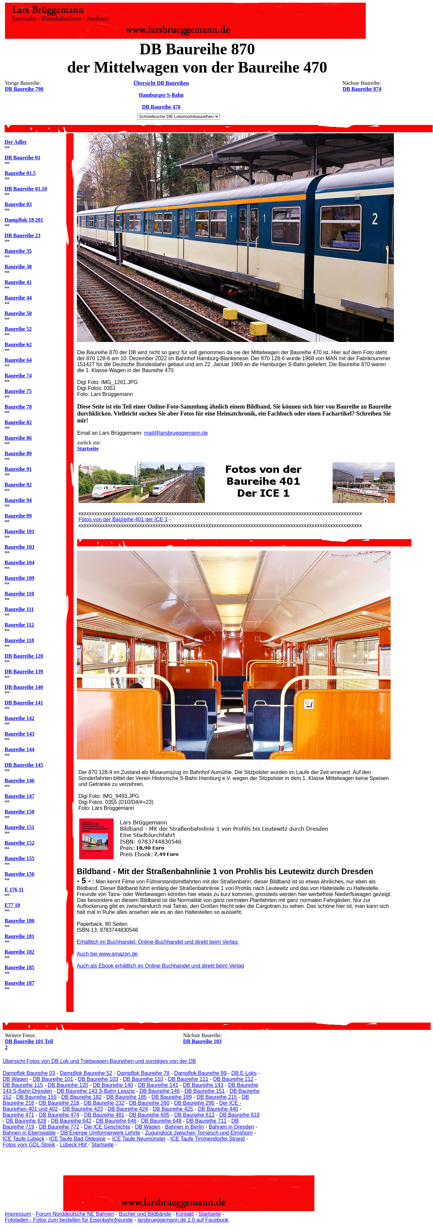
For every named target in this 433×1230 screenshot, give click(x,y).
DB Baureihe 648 (161, 1121)
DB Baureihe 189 (171, 1097)
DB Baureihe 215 (216, 1097)
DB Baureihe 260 (149, 1103)
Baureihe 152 (19, 843)
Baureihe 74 (18, 375)
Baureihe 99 (18, 516)
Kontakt (185, 1214)
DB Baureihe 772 (59, 1127)
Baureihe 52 (18, 329)
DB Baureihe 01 (22, 157)
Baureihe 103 (19, 547)
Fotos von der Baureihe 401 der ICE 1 (123, 519)
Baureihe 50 (18, 313)
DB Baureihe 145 (24, 765)
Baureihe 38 (18, 266)
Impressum (18, 1214)
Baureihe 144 (19, 749)
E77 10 (12, 905)
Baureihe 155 (19, 858)
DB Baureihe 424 (128, 1109)
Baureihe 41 (18, 282)
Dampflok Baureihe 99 (200, 1073)
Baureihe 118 (19, 640)
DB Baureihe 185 (126, 1097)
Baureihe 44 (18, 298)
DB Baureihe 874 (362, 89)
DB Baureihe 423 (83, 1109)
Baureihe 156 (19, 874)
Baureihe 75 (18, 391)
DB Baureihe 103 (202, 1041)
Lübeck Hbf (74, 1144)
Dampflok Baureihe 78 (143, 1073)
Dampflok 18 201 (24, 220)
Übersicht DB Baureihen (161, 83)
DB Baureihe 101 (53, 1079)
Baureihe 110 (19, 593)
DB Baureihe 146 (159, 1091)
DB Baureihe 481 (104, 1115)
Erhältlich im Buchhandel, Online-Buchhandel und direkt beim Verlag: (158, 942)
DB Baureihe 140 (24, 687)
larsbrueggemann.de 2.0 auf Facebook (183, 1220)
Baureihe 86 (18, 438)
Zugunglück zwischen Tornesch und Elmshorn (199, 1133)
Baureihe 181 (19, 936)
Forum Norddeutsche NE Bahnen (75, 1214)
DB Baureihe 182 (81, 1097)
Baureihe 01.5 (20, 173)
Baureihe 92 (18, 484)
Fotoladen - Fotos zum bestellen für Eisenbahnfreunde (69, 1220)
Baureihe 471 (18, 1115)
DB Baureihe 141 (24, 702)
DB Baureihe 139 (24, 671)
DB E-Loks (243, 1073)
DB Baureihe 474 (59, 1115)
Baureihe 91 (18, 469)
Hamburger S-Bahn (161, 95)
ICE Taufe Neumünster (139, 1139)
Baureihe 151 (19, 827)
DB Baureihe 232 (104, 1103)
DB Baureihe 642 (71, 1121)
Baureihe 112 (19, 625)
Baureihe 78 (18, 407)
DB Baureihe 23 (22, 235)
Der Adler (16, 142)
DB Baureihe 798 (24, 89)
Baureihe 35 (18, 251)
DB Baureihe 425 (173, 1109)
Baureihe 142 (19, 718)
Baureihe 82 (18, 422)
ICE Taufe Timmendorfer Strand (207, 1139)
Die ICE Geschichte (107, 1127)
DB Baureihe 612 (194, 1115)
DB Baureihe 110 (143, 1079)
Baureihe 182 (19, 952)
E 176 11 (14, 889)
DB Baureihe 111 (188, 1079)
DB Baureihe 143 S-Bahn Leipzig (96, 1091)
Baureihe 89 (18, 453)
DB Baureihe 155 (36, 1097)
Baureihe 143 (19, 734)
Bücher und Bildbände (145, 1214)
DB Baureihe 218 (59, 1103)
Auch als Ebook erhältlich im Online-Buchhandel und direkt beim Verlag (160, 966)
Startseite (102, 1144)
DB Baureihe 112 (233, 1079)
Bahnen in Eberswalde (29, 1133)
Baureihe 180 (19, 920)
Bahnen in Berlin (184, 1127)
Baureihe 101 (19, 531)
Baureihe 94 (18, 500)
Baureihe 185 (19, 967)
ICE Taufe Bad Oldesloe (77, 1139)
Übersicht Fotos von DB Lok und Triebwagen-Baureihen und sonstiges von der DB (99, 1061)
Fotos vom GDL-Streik (29, 1144)
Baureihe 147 (19, 796)
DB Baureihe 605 (149, 1115)
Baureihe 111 (19, 609)
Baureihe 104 (19, 562)
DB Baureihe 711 (206, 1121)
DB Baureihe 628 (26, 1121)
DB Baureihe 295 (194, 1103)
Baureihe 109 (19, 578)
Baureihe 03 (18, 204)
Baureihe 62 (18, 344)
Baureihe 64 (18, 360)
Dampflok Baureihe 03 (29, 1073)
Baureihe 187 (19, 983)
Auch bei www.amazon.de (107, 954)
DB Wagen (15, 1079)
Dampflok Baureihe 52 (86, 1073)
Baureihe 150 (19, 811)
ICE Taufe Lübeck (23, 1139)
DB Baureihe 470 (161, 107)
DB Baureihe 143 (203, 1085)
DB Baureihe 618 (239, 1115)
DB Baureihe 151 (205, 1091)
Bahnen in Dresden (231, 1127)
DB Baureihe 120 (24, 656)
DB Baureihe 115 (23, 1085)
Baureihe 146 (19, 780)
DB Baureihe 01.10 (26, 189)
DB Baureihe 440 (218, 1109)
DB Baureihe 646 (116, 1121)
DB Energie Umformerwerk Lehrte (100, 1133)
